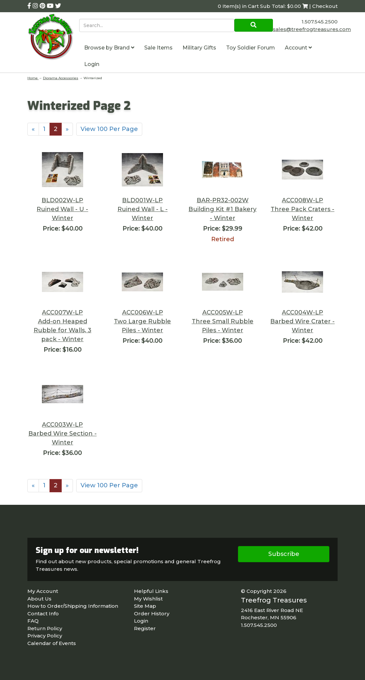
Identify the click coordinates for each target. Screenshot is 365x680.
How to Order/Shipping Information (72, 606)
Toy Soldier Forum (250, 48)
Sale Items (158, 48)
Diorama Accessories (60, 78)
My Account (42, 591)
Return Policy (44, 628)
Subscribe (283, 554)
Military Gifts (199, 48)
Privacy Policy (44, 635)
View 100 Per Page (109, 129)
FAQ (33, 621)
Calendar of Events (51, 643)
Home (33, 78)
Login (91, 64)
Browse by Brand (109, 48)
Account (298, 48)
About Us (39, 599)
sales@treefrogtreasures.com (312, 29)
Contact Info (43, 613)
